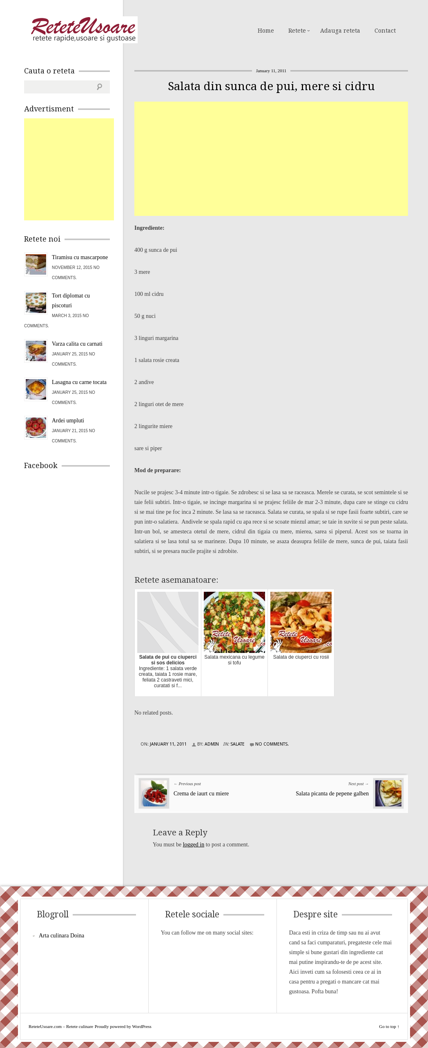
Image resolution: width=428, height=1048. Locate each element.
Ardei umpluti (68, 420)
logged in (194, 845)
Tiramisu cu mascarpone (80, 257)
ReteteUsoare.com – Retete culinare (83, 29)
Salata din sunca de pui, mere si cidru (271, 86)
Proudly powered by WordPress (123, 1026)
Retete (297, 30)
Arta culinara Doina (61, 936)
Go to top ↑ (389, 1026)
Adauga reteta (340, 30)
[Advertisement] (281, 159)
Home (266, 30)
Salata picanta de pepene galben (332, 793)
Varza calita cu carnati (77, 344)
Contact (385, 30)
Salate (237, 744)
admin (212, 744)
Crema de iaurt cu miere (201, 793)
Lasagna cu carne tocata (79, 382)
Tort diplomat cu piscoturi (71, 301)
